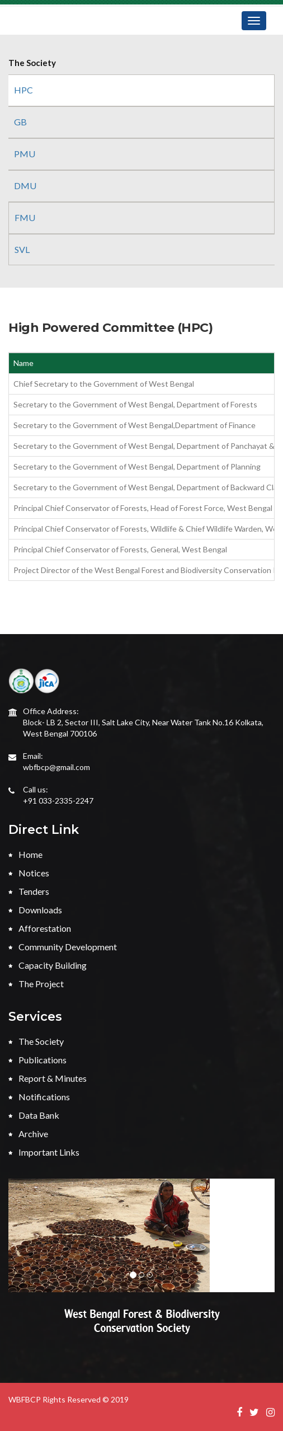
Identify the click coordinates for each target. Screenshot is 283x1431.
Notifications (39, 1096)
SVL (22, 249)
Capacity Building (47, 965)
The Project (36, 983)
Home (25, 854)
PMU (24, 153)
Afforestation (39, 928)
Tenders (28, 891)
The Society (36, 1041)
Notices (28, 872)
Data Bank (33, 1115)
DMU (25, 185)
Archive (28, 1133)
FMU (25, 217)
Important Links (43, 1152)
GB (20, 121)
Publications (37, 1059)
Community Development (62, 946)
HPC (23, 90)
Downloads (35, 909)
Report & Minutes (47, 1078)
